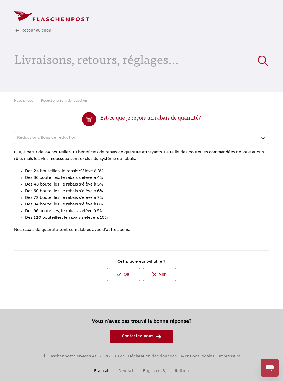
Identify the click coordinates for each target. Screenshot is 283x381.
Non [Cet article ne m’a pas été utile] (159, 274)
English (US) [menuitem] (154, 371)
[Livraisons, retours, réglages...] (141, 59)
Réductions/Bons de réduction (64, 100)
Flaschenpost (24, 100)
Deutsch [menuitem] (127, 371)
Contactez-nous (141, 336)
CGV (119, 356)
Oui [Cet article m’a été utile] (123, 274)
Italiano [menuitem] (182, 371)
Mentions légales (197, 356)
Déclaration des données (152, 356)
